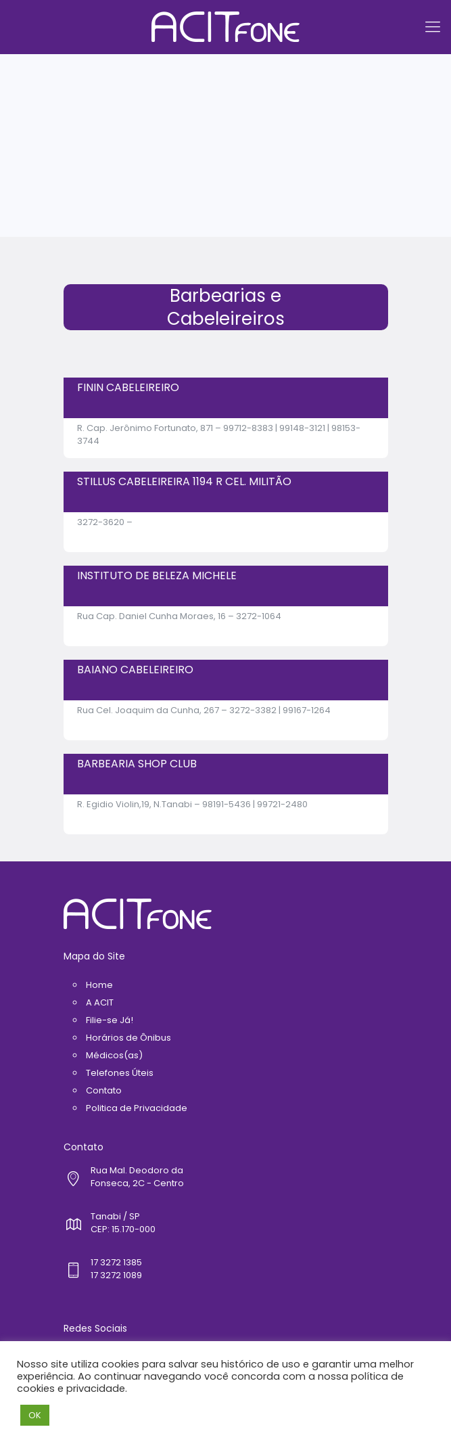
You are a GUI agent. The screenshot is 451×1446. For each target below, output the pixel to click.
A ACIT (100, 1002)
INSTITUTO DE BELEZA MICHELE (157, 575)
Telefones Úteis (119, 1072)
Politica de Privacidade (136, 1108)
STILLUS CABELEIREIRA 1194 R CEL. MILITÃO (184, 481)
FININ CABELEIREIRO (128, 387)
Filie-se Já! (109, 1020)
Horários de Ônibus (128, 1037)
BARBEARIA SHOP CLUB (137, 763)
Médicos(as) (114, 1055)
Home (99, 984)
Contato (104, 1090)
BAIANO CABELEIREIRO (135, 669)
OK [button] (34, 1415)
